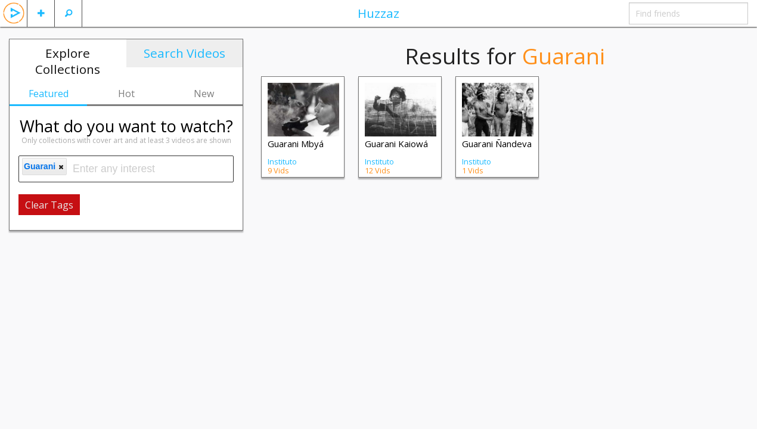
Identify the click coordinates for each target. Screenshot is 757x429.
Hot (126, 93)
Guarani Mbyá (296, 144)
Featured (49, 93)
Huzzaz (378, 13)
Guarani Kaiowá (396, 144)
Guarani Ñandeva (497, 144)
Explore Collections (67, 61)
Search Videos (184, 53)
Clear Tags (49, 205)
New (204, 93)
